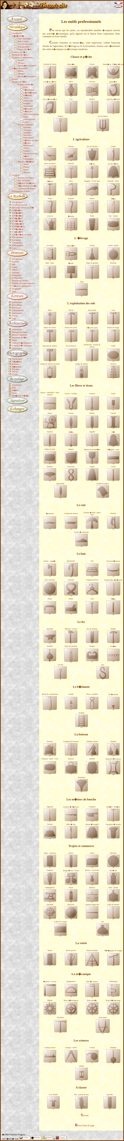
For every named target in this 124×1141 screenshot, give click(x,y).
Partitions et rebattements (22, 57)
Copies (15, 267)
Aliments (27, 172)
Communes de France (26, 188)
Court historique (24, 38)
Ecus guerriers (23, 47)
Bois (14, 387)
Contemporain (18, 310)
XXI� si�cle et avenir (21, 234)
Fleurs (25, 170)
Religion (26, 103)
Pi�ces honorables (20, 68)
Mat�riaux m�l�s (20, 396)
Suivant (85, 1115)
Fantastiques (28, 159)
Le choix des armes (26, 44)
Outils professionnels (29, 118)
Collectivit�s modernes (22, 343)
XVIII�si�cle (18, 226)
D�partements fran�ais (28, 186)
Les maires (16, 240)
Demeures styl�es (19, 337)
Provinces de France (26, 178)
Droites (21, 60)
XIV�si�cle (17, 216)
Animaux (16, 364)
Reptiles (26, 151)
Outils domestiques (31, 114)
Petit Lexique (23, 41)
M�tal (15, 390)
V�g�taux (17, 362)
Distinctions (28, 101)
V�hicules (28, 111)
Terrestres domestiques (28, 136)
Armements (28, 106)
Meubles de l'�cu (19, 82)
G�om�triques (30, 92)
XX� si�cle (17, 232)
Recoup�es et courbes (27, 65)
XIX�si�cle (17, 229)
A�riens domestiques (28, 144)
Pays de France (24, 180)
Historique (16, 308)
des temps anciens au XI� (23, 207)
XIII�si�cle (17, 213)
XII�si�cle (17, 210)
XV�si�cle (17, 218)
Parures (15, 79)
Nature (15, 270)
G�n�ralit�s (18, 36)
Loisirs (26, 122)
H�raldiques (28, 90)
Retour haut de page (84, 1125)
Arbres (26, 164)
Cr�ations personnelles (22, 286)
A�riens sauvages (31, 140)
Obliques (21, 63)
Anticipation (17, 313)
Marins (26, 148)
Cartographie (17, 243)
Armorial (16, 175)
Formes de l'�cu (25, 49)
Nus (13, 264)
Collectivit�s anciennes (22, 345)
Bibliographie (17, 245)
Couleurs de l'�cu (19, 52)
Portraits (15, 262)
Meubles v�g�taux (26, 161)
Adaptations (17, 275)
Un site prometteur (19, 205)
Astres (26, 98)
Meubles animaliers (26, 125)
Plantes (26, 167)
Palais (14, 340)
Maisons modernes (19, 335)
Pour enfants (17, 305)
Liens (14, 248)
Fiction (15, 316)
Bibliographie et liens (21, 191)
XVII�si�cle (18, 224)
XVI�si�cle (17, 221)
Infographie (16, 289)
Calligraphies (17, 278)
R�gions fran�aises (26, 183)
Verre (14, 393)
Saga (14, 318)
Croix (25, 87)
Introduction (17, 33)
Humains (27, 127)
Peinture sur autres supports (23, 283)
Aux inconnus (17, 237)
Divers (14, 374)
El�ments (27, 95)
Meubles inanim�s (26, 84)
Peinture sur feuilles (20, 280)
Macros (15, 371)
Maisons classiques (20, 332)
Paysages (16, 272)
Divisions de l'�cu (20, 55)
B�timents (28, 109)
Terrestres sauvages (27, 131)
